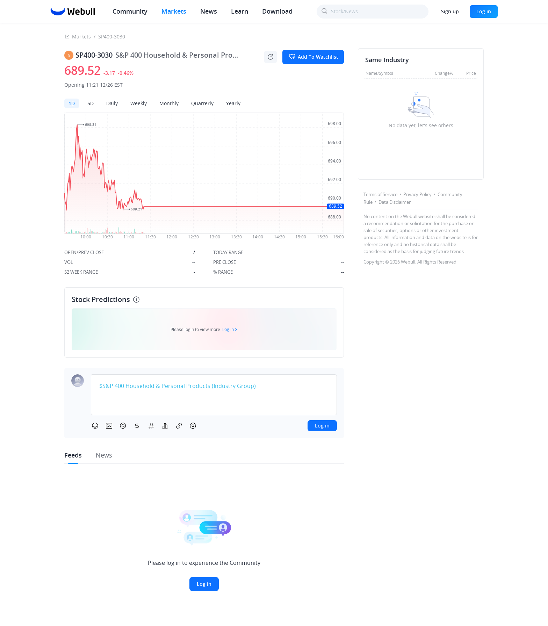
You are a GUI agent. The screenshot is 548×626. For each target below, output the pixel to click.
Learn (239, 11)
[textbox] (214, 386)
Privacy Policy (417, 194)
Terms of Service (380, 194)
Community (130, 11)
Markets (173, 11)
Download (277, 11)
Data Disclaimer (394, 202)
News (208, 11)
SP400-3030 (111, 36)
